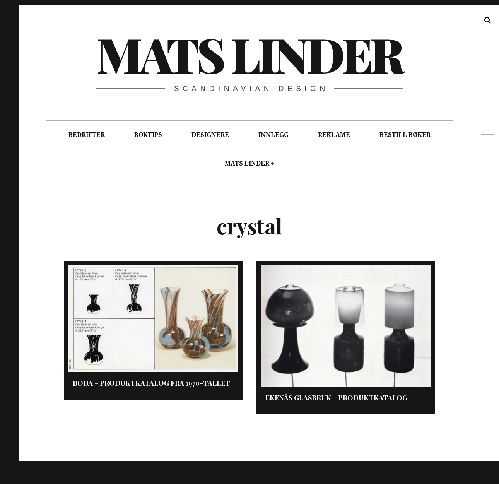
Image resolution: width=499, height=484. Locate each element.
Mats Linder (249, 54)
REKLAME (334, 135)
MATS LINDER (247, 163)
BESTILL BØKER (405, 135)
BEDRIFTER (86, 135)
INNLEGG (273, 135)
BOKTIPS (148, 135)
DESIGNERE (210, 135)
